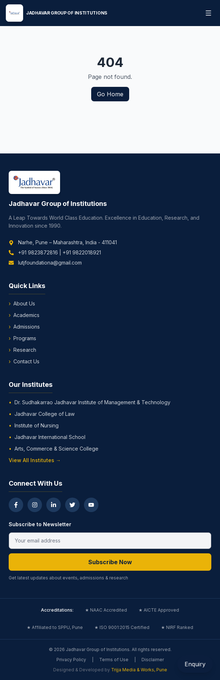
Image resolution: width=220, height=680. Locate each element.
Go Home (110, 94)
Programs (22, 338)
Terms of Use (113, 659)
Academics (24, 315)
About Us (22, 303)
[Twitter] (72, 505)
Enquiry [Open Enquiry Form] (195, 664)
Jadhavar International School (47, 437)
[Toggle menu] (208, 13)
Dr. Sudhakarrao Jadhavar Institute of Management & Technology (89, 402)
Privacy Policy (71, 659)
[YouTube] (91, 505)
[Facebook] (16, 505)
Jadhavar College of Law (42, 414)
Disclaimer (152, 659)
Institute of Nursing (34, 425)
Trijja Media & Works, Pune (139, 669)
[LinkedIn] (53, 505)
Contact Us (24, 361)
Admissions (24, 326)
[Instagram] (35, 505)
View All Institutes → (35, 460)
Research (22, 350)
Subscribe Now (110, 562)
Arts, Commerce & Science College (53, 448)
